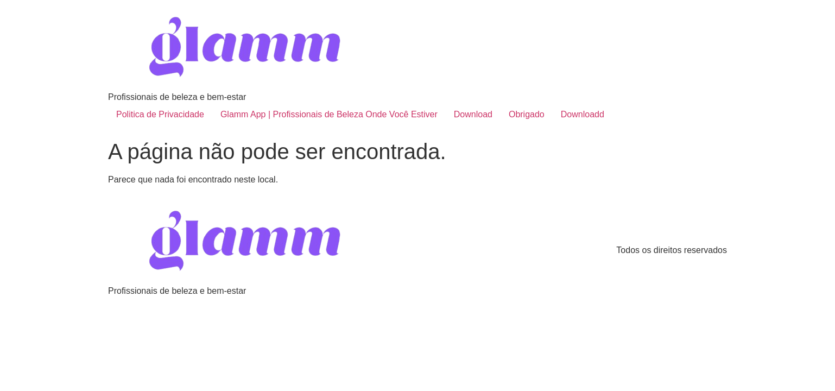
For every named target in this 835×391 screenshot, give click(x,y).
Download (473, 114)
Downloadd (582, 114)
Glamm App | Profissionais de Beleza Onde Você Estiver (329, 114)
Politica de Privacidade (160, 114)
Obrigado (527, 114)
